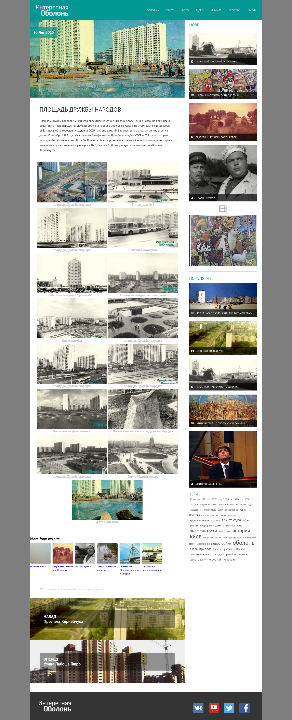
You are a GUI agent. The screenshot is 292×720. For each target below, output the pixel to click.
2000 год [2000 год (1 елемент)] (249, 499)
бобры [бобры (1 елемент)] (245, 520)
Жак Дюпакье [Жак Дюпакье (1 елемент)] (196, 509)
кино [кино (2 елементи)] (206, 537)
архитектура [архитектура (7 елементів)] (231, 520)
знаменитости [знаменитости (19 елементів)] (203, 531)
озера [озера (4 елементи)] (194, 549)
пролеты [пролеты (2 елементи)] (218, 549)
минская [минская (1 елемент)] (237, 537)
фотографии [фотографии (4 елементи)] (198, 559)
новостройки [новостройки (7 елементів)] (221, 543)
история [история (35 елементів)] (241, 530)
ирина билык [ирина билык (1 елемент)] (224, 531)
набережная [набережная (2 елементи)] (203, 544)
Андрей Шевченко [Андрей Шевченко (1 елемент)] (208, 504)
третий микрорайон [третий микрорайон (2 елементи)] (236, 554)
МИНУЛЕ (216, 10)
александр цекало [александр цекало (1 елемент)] (228, 515)
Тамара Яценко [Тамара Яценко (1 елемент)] (231, 509)
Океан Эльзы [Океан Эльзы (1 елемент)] (210, 509)
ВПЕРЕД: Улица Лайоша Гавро (62, 661)
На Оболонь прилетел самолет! (152, 568)
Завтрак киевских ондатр (106, 568)
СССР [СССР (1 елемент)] (220, 509)
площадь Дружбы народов (89, 589)
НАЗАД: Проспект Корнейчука (63, 619)
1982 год (46, 589)
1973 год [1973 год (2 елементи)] (217, 499)
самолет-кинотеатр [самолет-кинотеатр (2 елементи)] (200, 554)
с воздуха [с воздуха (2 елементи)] (218, 554)
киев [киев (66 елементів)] (195, 536)
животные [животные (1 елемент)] (230, 525)
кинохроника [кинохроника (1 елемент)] (216, 537)
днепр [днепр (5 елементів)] (219, 525)
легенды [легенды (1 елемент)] (228, 537)
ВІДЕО (200, 10)
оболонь (66, 589)
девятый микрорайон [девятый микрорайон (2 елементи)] (202, 525)
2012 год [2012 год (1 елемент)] (194, 504)
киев (56, 589)
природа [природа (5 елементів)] (205, 549)
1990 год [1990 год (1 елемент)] (239, 499)
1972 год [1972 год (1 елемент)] (206, 499)
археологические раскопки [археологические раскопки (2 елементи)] (205, 520)
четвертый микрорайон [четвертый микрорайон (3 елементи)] (222, 559)
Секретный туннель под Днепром (63, 568)
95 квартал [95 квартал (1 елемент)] (195, 499)
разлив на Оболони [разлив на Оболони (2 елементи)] (235, 549)
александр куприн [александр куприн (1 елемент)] (209, 515)
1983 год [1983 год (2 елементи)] (228, 499)
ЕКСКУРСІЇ (234, 10)
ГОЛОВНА (153, 10)
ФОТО (185, 10)
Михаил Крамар (83, 566)
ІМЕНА (252, 10)
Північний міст (38, 566)
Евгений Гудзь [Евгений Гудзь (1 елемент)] (246, 504)
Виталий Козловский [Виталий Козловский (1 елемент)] (228, 504)
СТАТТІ (170, 10)
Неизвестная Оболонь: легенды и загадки (129, 570)
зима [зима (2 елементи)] (239, 525)
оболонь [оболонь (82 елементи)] (243, 542)
